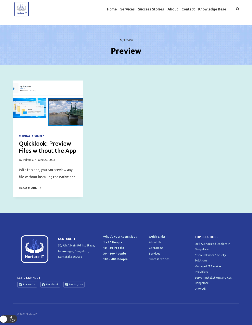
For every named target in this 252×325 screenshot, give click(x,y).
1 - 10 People (112, 242)
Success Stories (151, 9)
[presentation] (48, 104)
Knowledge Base (212, 9)
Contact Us (156, 247)
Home (112, 9)
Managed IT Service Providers (208, 269)
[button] (10, 319)
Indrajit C (28, 159)
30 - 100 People (114, 253)
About (173, 9)
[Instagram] (236, 21)
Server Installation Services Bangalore (213, 280)
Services (127, 9)
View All (200, 288)
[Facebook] (220, 21)
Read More (30, 187)
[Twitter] (228, 21)
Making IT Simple (31, 136)
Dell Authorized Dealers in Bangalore (212, 246)
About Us (155, 242)
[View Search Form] (235, 9)
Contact (188, 9)
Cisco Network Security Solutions (210, 257)
